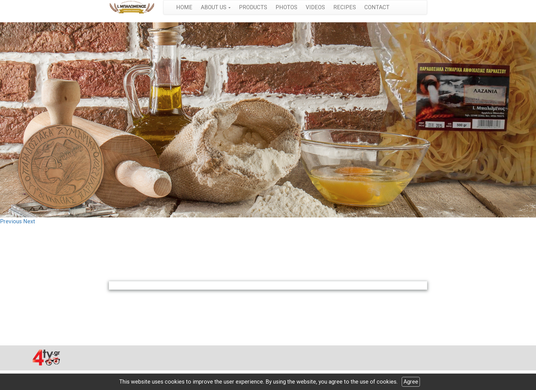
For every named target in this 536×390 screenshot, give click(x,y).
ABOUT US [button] (216, 7)
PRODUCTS (253, 7)
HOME (184, 7)
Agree (410, 381)
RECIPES (344, 7)
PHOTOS (286, 7)
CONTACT (376, 7)
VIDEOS (315, 7)
